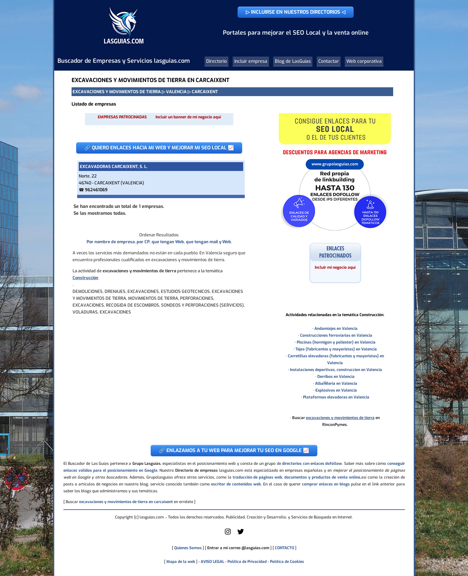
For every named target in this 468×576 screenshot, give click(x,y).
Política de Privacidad (247, 561)
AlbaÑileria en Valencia (336, 383)
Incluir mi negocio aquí (335, 267)
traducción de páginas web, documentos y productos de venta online (296, 477)
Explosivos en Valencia (336, 390)
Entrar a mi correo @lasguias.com (238, 548)
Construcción (85, 277)
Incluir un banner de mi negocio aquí (188, 117)
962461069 (96, 190)
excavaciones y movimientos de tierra (340, 417)
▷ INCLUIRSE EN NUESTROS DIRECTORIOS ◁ (295, 12)
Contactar (328, 61)
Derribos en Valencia (336, 376)
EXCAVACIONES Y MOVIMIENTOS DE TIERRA (117, 91)
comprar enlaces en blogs (326, 484)
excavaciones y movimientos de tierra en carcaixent (126, 501)
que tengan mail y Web (208, 242)
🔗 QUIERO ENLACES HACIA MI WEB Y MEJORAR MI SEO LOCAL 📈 (159, 147)
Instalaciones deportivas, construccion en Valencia (336, 369)
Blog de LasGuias (293, 61)
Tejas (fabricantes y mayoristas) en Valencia (336, 349)
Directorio (216, 61)
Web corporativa (364, 61)
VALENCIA (176, 91)
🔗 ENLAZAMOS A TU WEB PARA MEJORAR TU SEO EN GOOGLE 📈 (234, 450)
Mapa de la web (180, 561)
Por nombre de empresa (111, 242)
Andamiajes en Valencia (336, 328)
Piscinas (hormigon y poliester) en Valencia (336, 342)
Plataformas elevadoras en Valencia (336, 397)
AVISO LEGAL (212, 561)
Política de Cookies (287, 561)
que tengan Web (168, 242)
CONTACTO (284, 548)
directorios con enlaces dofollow (312, 463)
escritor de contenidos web (236, 484)
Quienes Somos (188, 548)
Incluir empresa (250, 61)
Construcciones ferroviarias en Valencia (336, 335)
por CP (143, 242)
